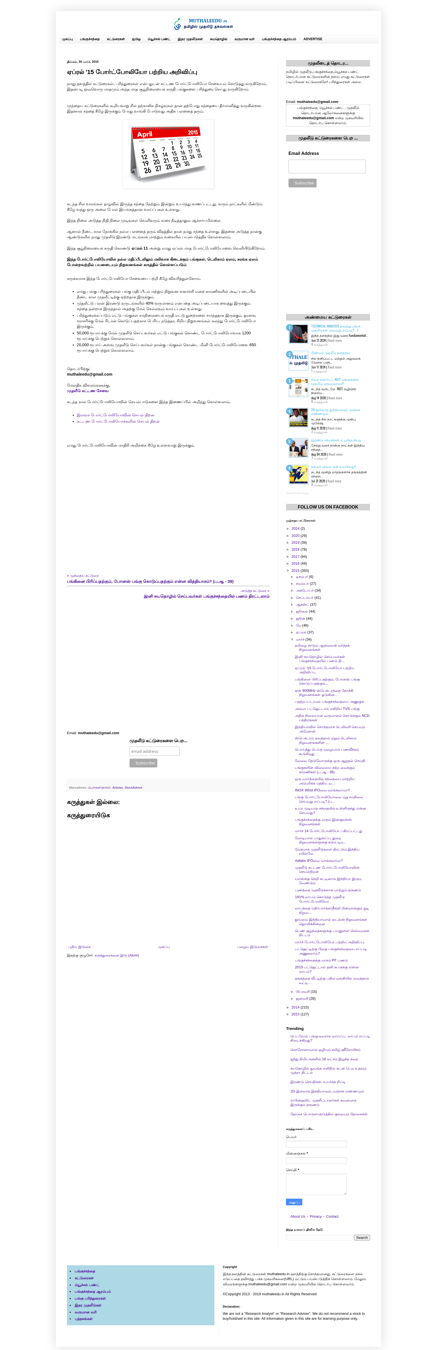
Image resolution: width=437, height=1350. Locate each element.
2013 (296, 1014)
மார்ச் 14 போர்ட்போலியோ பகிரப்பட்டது (328, 831)
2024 (296, 528)
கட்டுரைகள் (116, 39)
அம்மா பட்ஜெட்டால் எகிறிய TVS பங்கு (327, 709)
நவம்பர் (303, 583)
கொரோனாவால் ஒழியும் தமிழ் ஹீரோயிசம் (325, 1050)
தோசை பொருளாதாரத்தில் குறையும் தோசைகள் (329, 1114)
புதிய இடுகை (79, 947)
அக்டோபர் (305, 590)
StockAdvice (133, 787)
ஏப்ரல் (301, 632)
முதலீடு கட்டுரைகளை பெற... (159, 740)
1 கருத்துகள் (319, 371)
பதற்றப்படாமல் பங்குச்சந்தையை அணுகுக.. (330, 701)
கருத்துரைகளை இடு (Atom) (117, 955)
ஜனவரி (302, 998)
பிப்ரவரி (303, 992)
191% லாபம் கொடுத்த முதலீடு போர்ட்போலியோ (319, 899)
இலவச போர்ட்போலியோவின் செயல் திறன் (116, 415)
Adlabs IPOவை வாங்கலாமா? (319, 861)
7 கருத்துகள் (319, 458)
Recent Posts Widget (297, 493)
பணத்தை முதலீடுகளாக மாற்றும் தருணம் (328, 890)
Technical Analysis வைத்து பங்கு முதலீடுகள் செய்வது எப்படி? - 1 (335, 328)
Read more (335, 340)
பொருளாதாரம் (99, 787)
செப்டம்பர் (305, 597)
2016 (296, 563)
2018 (296, 549)
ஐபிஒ (136, 39)
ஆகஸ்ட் (303, 604)
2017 (296, 556)
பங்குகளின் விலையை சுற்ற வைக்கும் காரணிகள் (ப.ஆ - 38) (325, 770)
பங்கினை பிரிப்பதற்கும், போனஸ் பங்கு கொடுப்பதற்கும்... (327, 681)
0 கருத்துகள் (319, 344)
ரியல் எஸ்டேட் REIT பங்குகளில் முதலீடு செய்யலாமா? (335, 381)
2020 (296, 536)
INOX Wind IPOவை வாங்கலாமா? (322, 790)
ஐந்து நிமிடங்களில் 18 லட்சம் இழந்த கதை (324, 1059)
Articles (117, 787)
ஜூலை (302, 611)
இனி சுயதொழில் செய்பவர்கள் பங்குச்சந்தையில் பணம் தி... (320, 659)
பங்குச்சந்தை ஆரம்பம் (279, 39)
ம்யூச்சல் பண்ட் (159, 39)
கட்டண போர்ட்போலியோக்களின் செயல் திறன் (118, 421)
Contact (332, 1216)
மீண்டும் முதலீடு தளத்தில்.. (331, 352)
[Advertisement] (168, 665)
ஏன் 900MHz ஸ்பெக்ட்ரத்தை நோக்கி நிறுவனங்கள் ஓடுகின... (324, 692)
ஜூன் (301, 618)
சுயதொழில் (218, 39)
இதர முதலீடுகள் (190, 39)
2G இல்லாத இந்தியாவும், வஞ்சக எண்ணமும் (335, 411)
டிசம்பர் (302, 577)
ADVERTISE (312, 39)
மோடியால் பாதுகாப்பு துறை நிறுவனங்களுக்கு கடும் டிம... (320, 840)
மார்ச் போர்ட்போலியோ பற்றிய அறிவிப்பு (329, 942)
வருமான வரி (244, 39)
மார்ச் (301, 639)
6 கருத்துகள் (319, 401)
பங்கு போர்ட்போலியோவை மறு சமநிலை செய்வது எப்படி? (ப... (329, 799)
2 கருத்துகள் (319, 432)
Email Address (303, 153)
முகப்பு (67, 39)
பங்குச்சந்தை (90, 39)
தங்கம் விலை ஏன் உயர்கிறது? (333, 466)
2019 (296, 542)
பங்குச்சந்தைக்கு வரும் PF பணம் (321, 960)
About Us (297, 1216)
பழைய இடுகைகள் (252, 947)
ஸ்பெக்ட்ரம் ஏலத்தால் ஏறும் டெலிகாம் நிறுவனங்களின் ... (326, 740)
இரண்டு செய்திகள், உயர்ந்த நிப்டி (336, 440)
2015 (296, 571)
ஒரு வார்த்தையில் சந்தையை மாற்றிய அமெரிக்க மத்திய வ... (325, 781)
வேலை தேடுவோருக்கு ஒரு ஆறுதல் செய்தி (330, 761)
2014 (296, 1007)
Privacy (316, 1216)
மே (299, 625)
